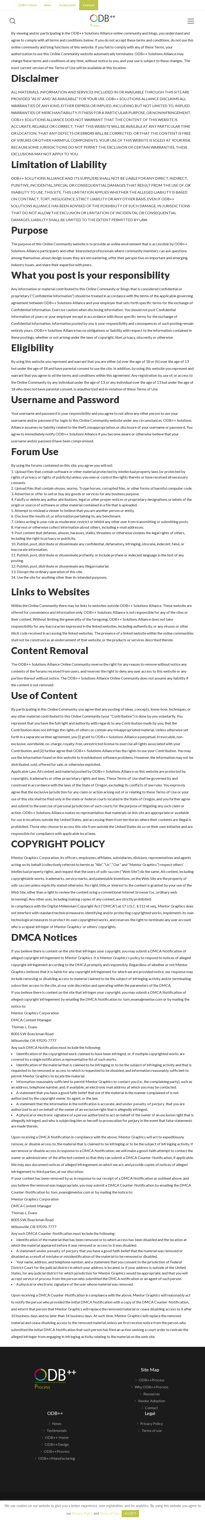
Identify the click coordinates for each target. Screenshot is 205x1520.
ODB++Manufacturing (56, 1458)
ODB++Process (151, 1380)
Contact (89, 5)
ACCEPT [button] (130, 1513)
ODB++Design (57, 1444)
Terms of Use (109, 1513)
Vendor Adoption (151, 1401)
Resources (151, 1394)
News (47, 5)
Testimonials (67, 5)
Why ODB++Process (151, 1387)
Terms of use (152, 1430)
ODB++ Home (27, 5)
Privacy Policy (151, 1424)
